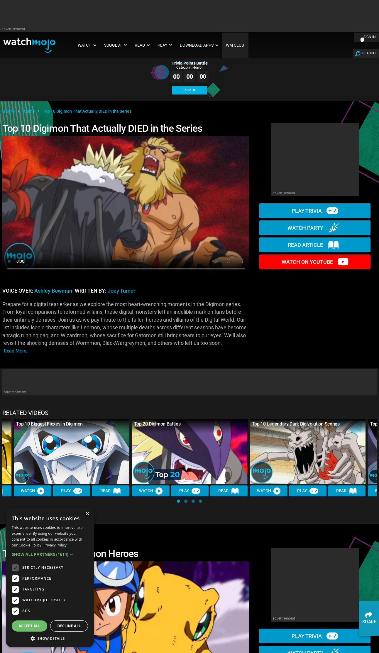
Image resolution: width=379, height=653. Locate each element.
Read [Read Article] (110, 491)
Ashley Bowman (53, 291)
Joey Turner (121, 291)
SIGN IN (369, 37)
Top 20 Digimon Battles (157, 424)
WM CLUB (235, 45)
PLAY (189, 90)
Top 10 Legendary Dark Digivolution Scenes (296, 424)
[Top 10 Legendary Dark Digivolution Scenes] (308, 451)
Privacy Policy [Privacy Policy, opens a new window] (55, 545)
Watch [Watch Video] (32, 491)
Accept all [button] (29, 625)
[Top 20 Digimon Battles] (189, 451)
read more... (17, 351)
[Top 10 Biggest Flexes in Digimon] (71, 451)
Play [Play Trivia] (71, 491)
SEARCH (369, 53)
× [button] (87, 514)
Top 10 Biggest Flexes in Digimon (49, 424)
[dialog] (50, 577)
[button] (178, 501)
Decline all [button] (69, 625)
